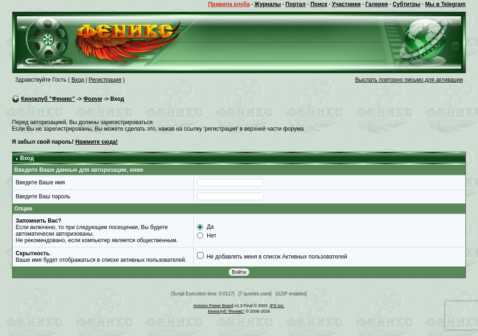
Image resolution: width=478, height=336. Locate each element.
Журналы (267, 4)
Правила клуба (229, 4)
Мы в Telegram (445, 4)
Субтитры (406, 4)
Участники (346, 4)
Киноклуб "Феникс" (48, 99)
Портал (296, 4)
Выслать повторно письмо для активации (409, 80)
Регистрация (105, 80)
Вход (77, 80)
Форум (92, 99)
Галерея (377, 4)
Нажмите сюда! (96, 142)
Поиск (318, 4)
